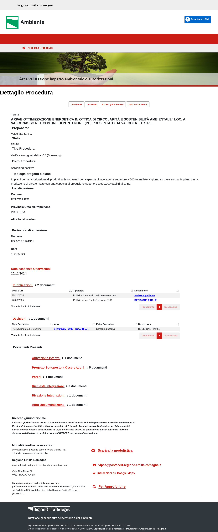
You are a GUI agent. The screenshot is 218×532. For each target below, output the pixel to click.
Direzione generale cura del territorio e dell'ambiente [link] (60, 517)
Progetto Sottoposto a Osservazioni (58, 367)
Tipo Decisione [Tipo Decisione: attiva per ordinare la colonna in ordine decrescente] (20, 324)
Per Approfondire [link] (112, 486)
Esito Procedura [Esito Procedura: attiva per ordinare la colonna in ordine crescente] (105, 324)
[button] (197, 19)
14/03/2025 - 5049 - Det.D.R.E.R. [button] (71, 329)
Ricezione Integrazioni (48, 395)
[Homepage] (23, 48)
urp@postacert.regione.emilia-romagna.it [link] (146, 528)
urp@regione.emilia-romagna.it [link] (109, 528)
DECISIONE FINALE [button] (145, 300)
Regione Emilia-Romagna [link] (35, 5)
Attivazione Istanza (46, 358)
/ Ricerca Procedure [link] (39, 47)
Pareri (36, 377)
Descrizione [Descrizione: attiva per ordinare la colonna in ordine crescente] (141, 290)
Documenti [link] (92, 104)
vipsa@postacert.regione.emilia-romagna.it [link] (129, 465)
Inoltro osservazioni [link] (137, 104)
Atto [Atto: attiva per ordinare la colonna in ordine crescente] (56, 324)
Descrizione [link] (76, 104)
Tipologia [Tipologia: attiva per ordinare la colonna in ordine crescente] (78, 290)
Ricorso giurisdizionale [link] (112, 104)
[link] (24, 22)
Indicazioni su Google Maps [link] (116, 473)
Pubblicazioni (23, 285)
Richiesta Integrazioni (48, 386)
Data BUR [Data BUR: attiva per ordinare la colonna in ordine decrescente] (17, 290)
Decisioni (20, 318)
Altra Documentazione (48, 405)
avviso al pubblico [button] (144, 295)
